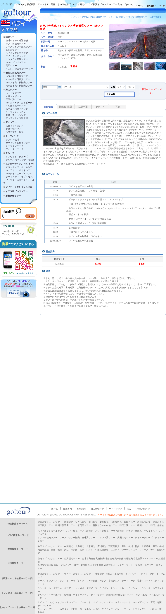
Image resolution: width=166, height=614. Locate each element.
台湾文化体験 (96, 565)
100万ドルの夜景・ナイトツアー (122, 574)
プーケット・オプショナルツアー (96, 602)
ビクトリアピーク (150, 574)
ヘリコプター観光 (14, 132)
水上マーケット (123, 602)
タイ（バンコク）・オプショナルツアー (57, 602)
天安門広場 (43, 549)
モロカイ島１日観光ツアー (19, 85)
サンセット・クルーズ (17, 156)
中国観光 (68, 546)
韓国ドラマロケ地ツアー (105, 525)
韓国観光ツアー (45, 525)
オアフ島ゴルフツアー (17, 191)
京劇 (82, 549)
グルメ (89, 549)
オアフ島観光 (86, 531)
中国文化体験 (101, 549)
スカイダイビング (14, 126)
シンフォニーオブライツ (72, 580)
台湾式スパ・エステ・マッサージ (120, 565)
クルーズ (10, 153)
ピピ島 (74, 609)
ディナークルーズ (144, 537)
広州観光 (101, 546)
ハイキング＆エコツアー (18, 53)
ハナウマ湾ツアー (14, 93)
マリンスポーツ (13, 96)
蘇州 (124, 546)
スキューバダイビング (17, 109)
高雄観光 (128, 558)
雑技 (137, 546)
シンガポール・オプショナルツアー (55, 588)
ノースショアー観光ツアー (19, 47)
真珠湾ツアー (12, 50)
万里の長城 (158, 546)
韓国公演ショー (127, 525)
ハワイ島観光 (101, 531)
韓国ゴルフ (129, 522)
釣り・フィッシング (16, 115)
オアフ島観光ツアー (16, 43)
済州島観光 (116, 522)
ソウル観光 (80, 522)
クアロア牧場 (12, 139)
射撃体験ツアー (13, 196)
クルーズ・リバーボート (50, 595)
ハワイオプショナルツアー (51, 531)
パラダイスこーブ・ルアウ (19, 173)
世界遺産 (146, 546)
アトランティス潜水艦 (17, 118)
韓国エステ (142, 525)
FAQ (129, 509)
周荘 (66, 549)
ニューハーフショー (48, 609)
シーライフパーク (14, 146)
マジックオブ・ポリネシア (19, 167)
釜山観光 (93, 522)
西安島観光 (114, 546)
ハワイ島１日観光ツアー (18, 76)
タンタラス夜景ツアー (17, 59)
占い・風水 (141, 595)
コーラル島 (85, 609)
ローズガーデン (140, 602)
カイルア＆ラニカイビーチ (19, 102)
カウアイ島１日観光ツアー (19, 82)
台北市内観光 (88, 558)
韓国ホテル (158, 522)
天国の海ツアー (13, 99)
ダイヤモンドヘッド (16, 56)
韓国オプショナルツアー (50, 522)
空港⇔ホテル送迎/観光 (17, 40)
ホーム (54, 509)
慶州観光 (104, 522)
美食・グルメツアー (64, 565)
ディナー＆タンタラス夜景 (19, 187)
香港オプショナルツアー (50, 574)
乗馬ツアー (11, 65)
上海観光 (79, 546)
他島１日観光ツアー (15, 72)
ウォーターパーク (14, 149)
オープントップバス (48, 580)
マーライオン (101, 588)
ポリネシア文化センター (18, 142)
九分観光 (100, 558)
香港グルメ (114, 580)
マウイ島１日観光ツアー (18, 79)
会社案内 (67, 509)
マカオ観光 (91, 580)
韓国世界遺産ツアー (65, 525)
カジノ (103, 580)
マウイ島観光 (117, 531)
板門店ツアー (84, 525)
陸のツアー (11, 37)
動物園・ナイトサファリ (76, 595)
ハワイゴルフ (150, 531)
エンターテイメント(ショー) (20, 163)
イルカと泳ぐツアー (16, 105)
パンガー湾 (156, 609)
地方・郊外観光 (82, 565)
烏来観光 (119, 558)
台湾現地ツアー (72, 558)
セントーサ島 (117, 588)
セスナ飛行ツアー (14, 129)
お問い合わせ (143, 509)
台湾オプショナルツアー (50, 558)
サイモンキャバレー (112, 609)
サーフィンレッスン (16, 112)
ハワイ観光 (71, 531)
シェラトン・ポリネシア (18, 170)
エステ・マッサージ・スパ (124, 549)
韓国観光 (68, 522)
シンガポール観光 (84, 588)
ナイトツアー (97, 595)
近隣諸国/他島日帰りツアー (119, 595)
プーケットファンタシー (136, 609)
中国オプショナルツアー (50, 546)
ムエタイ (64, 609)
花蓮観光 (109, 558)
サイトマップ (115, 509)
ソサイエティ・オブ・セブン (20, 176)
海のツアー (11, 89)
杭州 (130, 546)
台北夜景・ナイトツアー (145, 558)
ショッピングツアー (16, 62)
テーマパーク (12, 136)
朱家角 (74, 549)
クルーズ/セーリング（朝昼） (20, 159)
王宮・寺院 (156, 602)
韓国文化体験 (157, 525)
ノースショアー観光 (70, 537)
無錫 (60, 549)
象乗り (41, 612)
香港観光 (99, 574)
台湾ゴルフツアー (146, 565)
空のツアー (11, 122)
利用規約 (81, 509)
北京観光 (90, 546)
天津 (53, 549)
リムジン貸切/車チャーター (19, 68)
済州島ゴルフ (144, 522)
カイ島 (96, 609)
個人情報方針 (97, 509)
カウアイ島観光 (134, 531)
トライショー (132, 588)
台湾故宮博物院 (45, 565)
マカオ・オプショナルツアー (78, 574)
